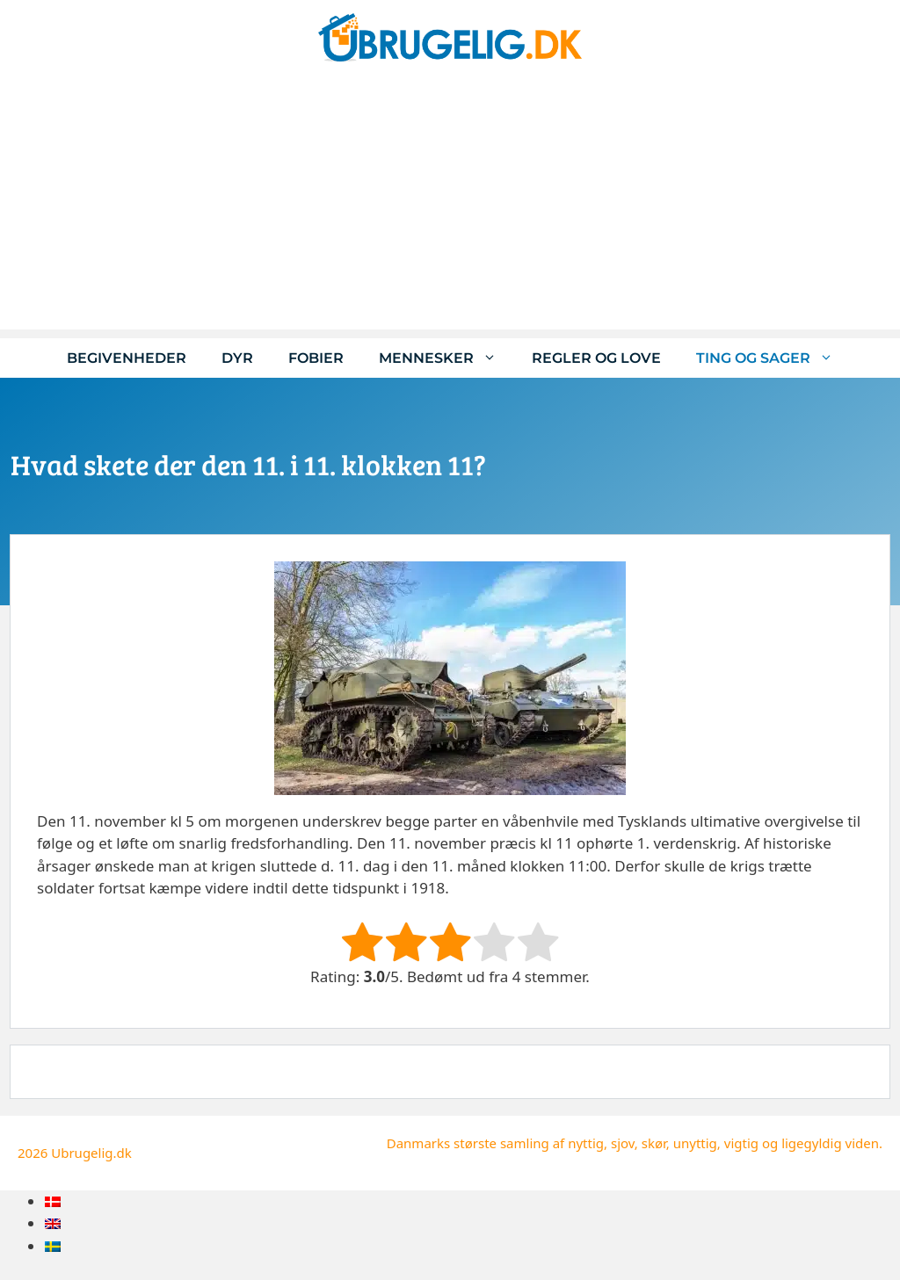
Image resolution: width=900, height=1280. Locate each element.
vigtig (741, 1143)
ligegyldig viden (830, 1143)
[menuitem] (53, 1201)
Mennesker (446, 358)
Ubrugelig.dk (91, 1152)
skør (654, 1143)
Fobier (316, 358)
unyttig (695, 1143)
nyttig (586, 1143)
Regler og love (596, 358)
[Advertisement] (450, 206)
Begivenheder (126, 358)
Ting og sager (773, 358)
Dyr (237, 358)
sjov (623, 1143)
